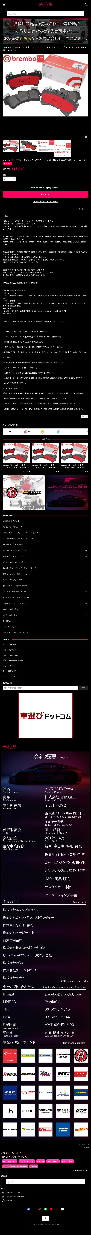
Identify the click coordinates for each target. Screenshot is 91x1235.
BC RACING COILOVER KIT (13, 545)
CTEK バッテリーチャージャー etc (16, 597)
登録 (83, 688)
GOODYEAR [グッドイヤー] (13, 580)
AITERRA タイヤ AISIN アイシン (15, 633)
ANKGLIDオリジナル (11, 521)
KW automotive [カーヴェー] (14, 556)
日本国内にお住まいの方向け (45, 202)
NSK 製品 (7, 621)
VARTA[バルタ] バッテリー (13, 527)
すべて (10, 432)
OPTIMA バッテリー (11, 615)
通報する (84, 417)
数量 (4, 175)
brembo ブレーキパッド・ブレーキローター (20, 568)
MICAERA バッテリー (11, 609)
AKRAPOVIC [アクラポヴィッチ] (15, 550)
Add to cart (45, 194)
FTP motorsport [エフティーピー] (16, 574)
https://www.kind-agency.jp (60, 226)
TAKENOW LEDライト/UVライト (15, 603)
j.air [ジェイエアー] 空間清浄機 (15, 586)
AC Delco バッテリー (11, 627)
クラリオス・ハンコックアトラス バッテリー (21, 533)
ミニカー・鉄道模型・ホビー (14, 592)
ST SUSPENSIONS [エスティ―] (15, 562)
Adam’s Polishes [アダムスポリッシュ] (18, 539)
